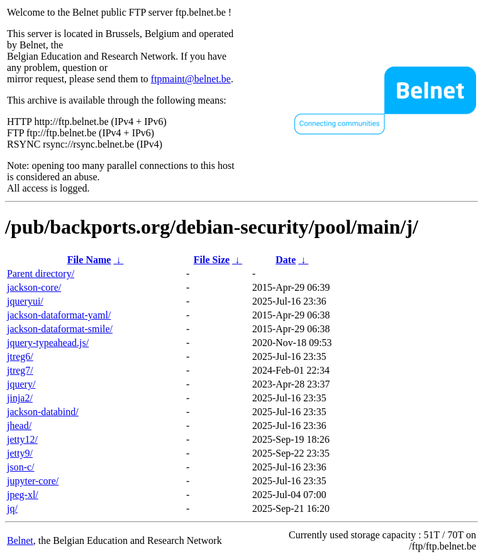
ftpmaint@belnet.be (191, 78)
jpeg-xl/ (22, 494)
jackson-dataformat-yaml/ (59, 315)
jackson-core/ (34, 287)
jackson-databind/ (43, 411)
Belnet (20, 540)
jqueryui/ (25, 301)
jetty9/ (20, 453)
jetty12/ (22, 439)
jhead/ (19, 425)
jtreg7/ (20, 370)
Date (285, 259)
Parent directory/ (40, 273)
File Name (89, 259)
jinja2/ (20, 398)
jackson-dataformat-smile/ (60, 328)
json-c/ (21, 467)
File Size (212, 259)
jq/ (12, 508)
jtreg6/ (20, 356)
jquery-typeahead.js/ (48, 342)
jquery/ (21, 384)
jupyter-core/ (32, 480)
